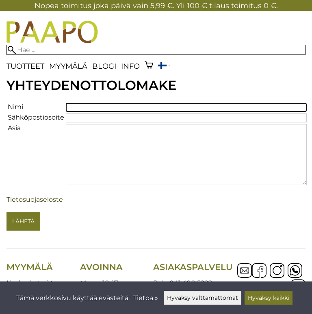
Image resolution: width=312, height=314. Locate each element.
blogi (104, 66)
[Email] (244, 275)
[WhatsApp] (295, 271)
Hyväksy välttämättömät (202, 297)
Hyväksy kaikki (268, 297)
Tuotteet (25, 66)
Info (130, 66)
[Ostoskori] (149, 66)
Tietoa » (145, 298)
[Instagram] (277, 271)
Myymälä (68, 66)
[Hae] (156, 50)
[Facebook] (259, 271)
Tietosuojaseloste (34, 199)
